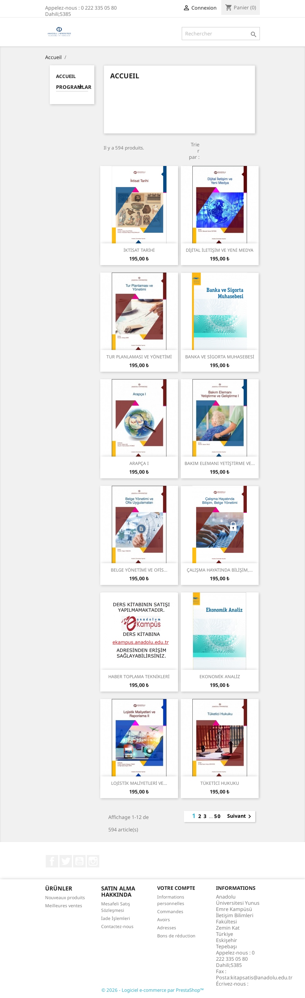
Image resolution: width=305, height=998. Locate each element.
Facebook (52, 861)
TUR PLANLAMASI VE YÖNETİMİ (139, 357)
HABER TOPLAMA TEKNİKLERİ (139, 676)
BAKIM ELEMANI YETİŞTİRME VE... (220, 463)
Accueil (66, 76)
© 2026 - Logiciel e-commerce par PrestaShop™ (152, 990)
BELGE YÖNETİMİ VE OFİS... (139, 570)
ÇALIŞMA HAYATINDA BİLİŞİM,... (220, 570)
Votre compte (176, 888)
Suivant (240, 816)
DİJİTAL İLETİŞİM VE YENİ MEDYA (219, 250)
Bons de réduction (176, 936)
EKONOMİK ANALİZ (219, 676)
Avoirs (163, 919)
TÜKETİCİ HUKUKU (219, 783)
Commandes (170, 911)
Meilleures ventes (63, 905)
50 (217, 816)
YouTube (79, 861)
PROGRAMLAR (72, 87)
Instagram (93, 861)
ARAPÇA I (139, 463)
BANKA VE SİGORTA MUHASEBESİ (219, 357)
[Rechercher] (221, 33)
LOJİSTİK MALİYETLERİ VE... (139, 783)
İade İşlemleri (115, 918)
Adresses (166, 928)
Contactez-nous (117, 926)
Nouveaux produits (65, 897)
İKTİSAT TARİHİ (139, 250)
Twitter (65, 861)
